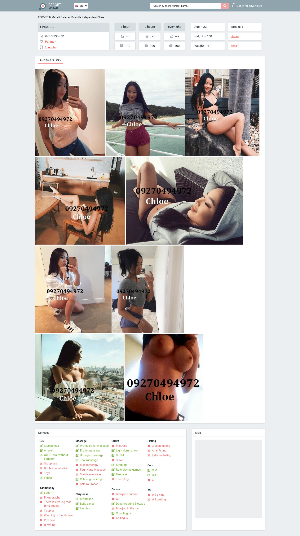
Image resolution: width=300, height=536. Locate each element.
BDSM (120, 455)
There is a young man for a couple (57, 504)
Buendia (76, 17)
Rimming (49, 525)
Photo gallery (50, 60)
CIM (154, 470)
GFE (118, 499)
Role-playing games (128, 469)
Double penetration (56, 468)
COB (154, 475)
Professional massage (94, 445)
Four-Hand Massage (93, 469)
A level (48, 450)
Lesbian (85, 508)
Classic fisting (161, 445)
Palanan (66, 17)
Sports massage (90, 474)
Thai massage (89, 460)
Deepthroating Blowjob (130, 503)
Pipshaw (49, 520)
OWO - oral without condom (56, 456)
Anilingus (122, 518)
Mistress (121, 445)
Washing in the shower (58, 515)
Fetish (48, 478)
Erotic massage (90, 450)
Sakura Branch (89, 484)
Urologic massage (91, 455)
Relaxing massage (91, 479)
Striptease (86, 499)
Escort (48, 493)
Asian (235, 36)
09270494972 (54, 36)
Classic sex (51, 445)
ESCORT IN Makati (49, 17)
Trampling (122, 479)
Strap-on (121, 465)
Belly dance (87, 503)
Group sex (50, 463)
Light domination (127, 450)
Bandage (121, 474)
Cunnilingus (123, 513)
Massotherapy (89, 465)
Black (234, 46)
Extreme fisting (161, 455)
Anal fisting (159, 450)
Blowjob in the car (127, 508)
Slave (119, 460)
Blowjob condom (127, 494)
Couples (49, 510)
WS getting (159, 499)
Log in (247, 5)
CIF (154, 480)
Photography (52, 497)
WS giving (158, 494)
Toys (47, 473)
